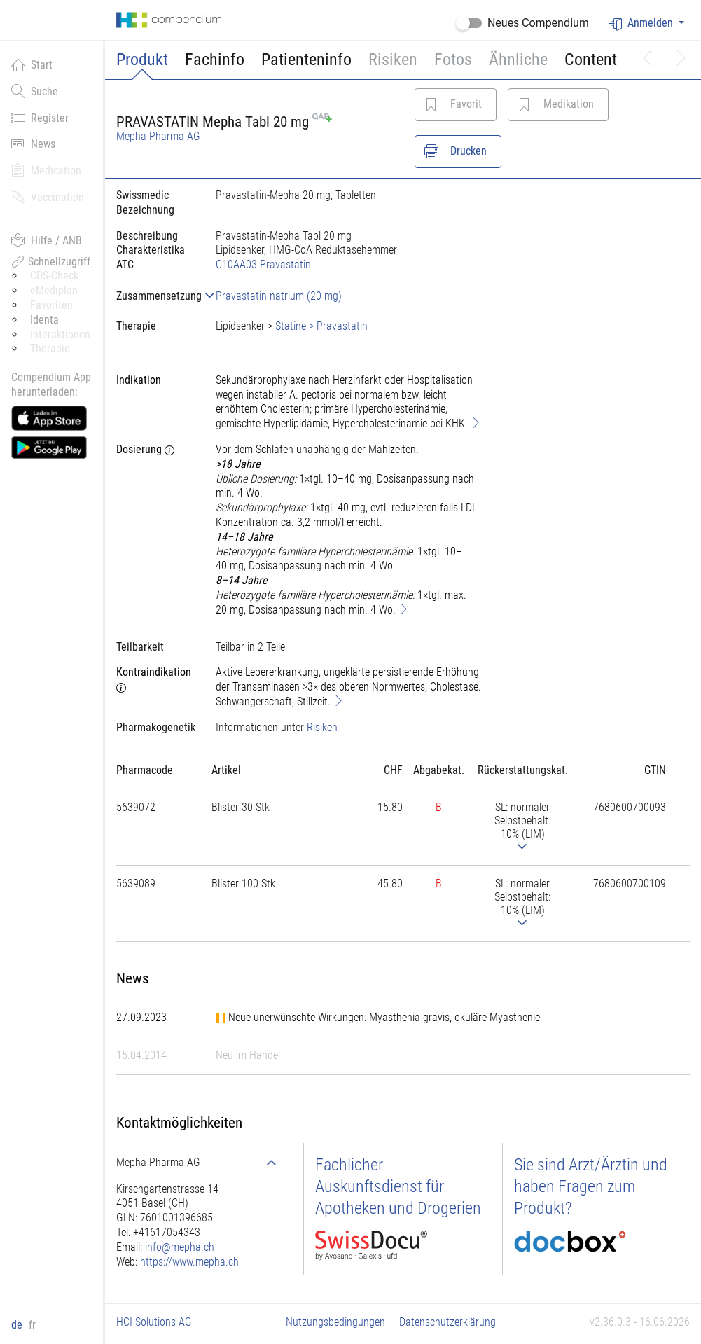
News (33, 144)
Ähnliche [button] (518, 59)
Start (32, 64)
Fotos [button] (453, 59)
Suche (34, 91)
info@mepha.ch (179, 1247)
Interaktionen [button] (60, 334)
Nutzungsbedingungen (335, 1322)
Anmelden (642, 23)
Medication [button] (46, 170)
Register (40, 118)
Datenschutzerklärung (447, 1322)
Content (590, 59)
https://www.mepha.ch (189, 1261)
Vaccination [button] (47, 197)
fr (32, 1324)
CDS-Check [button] (54, 275)
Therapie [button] (50, 348)
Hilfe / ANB (46, 240)
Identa (44, 319)
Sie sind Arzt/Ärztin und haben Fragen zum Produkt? (590, 1186)
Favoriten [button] (51, 305)
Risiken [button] (392, 59)
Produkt (142, 59)
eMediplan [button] (54, 290)
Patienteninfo (306, 59)
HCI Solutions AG (154, 1322)
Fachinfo (214, 59)
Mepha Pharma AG (158, 136)
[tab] (154, 296)
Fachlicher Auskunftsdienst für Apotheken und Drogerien (398, 1186)
